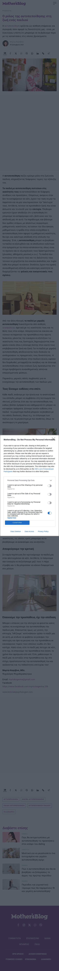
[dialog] (29, 485)
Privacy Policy (43, 531)
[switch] (50, 486)
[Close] (54, 439)
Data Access (29, 531)
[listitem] (29, 480)
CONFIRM (17, 523)
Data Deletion (15, 531)
